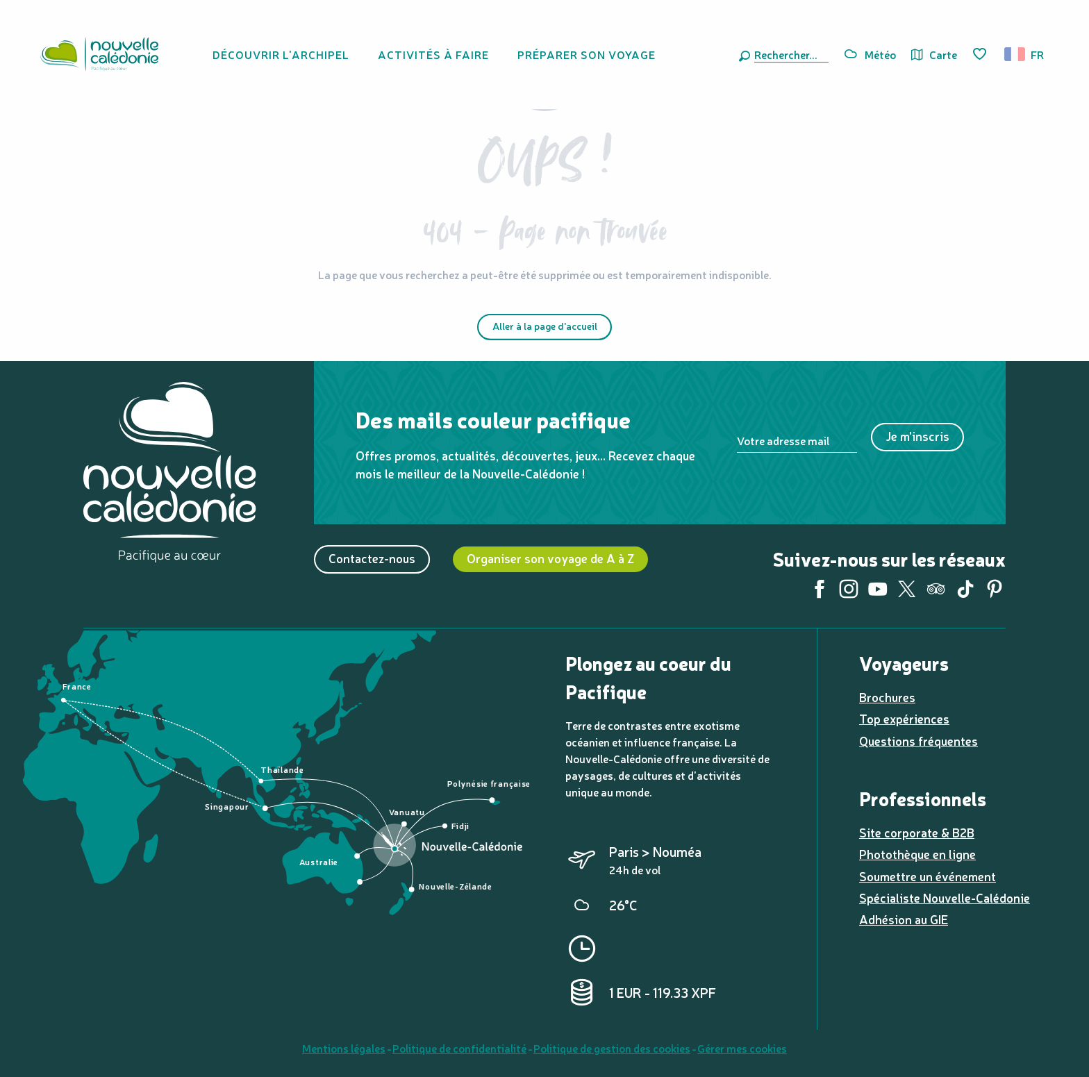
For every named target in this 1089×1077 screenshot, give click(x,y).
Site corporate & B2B (916, 832)
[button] (788, 54)
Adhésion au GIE (903, 919)
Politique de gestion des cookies (611, 1047)
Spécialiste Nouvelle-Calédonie (944, 897)
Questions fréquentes (918, 741)
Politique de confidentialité (459, 1047)
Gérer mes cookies (742, 1047)
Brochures (887, 697)
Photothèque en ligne (917, 854)
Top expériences (904, 718)
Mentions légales (343, 1047)
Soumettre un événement (927, 876)
